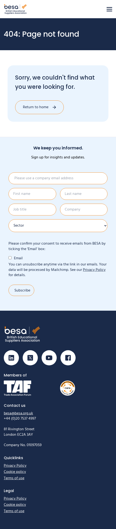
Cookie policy (15, 472)
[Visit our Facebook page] (68, 357)
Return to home (35, 107)
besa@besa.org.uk (18, 413)
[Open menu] (109, 9)
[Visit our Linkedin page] (11, 357)
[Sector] (58, 225)
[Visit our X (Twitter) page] (30, 357)
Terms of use (14, 478)
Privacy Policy (94, 270)
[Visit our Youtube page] (49, 357)
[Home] (15, 9)
